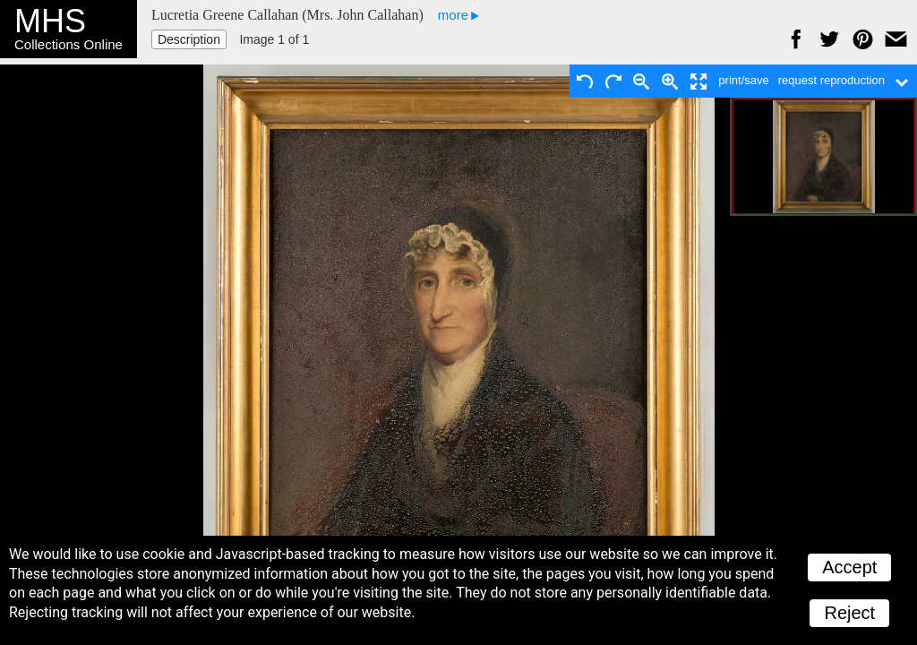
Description (189, 39)
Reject (849, 613)
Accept (849, 567)
